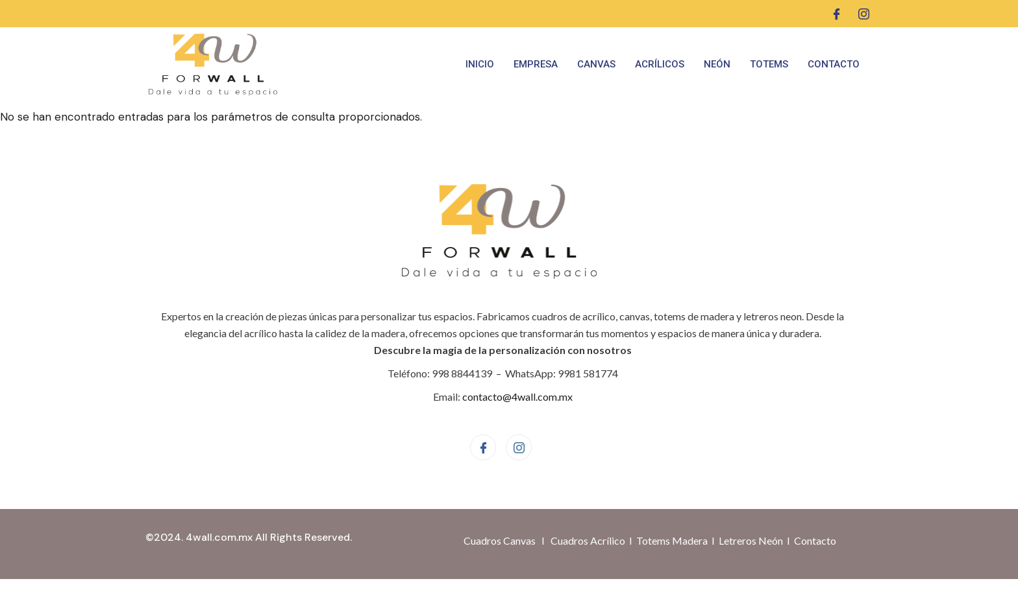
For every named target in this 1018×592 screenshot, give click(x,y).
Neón (717, 64)
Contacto (834, 64)
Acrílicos (659, 64)
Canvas (596, 64)
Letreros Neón (751, 540)
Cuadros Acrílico (588, 540)
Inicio (480, 64)
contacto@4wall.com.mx (517, 396)
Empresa (536, 64)
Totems (769, 64)
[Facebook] (836, 13)
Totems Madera (672, 540)
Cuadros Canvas (500, 540)
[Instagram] (863, 13)
